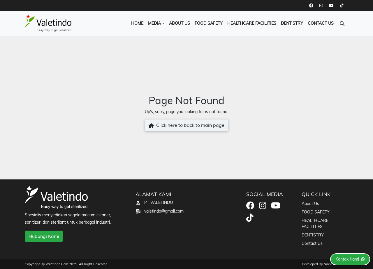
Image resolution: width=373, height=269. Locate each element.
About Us (179, 23)
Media (154, 23)
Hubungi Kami (44, 236)
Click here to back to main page (186, 125)
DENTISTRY (292, 23)
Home (137, 23)
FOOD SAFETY (209, 23)
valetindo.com (57, 264)
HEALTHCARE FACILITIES (251, 23)
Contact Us (321, 23)
